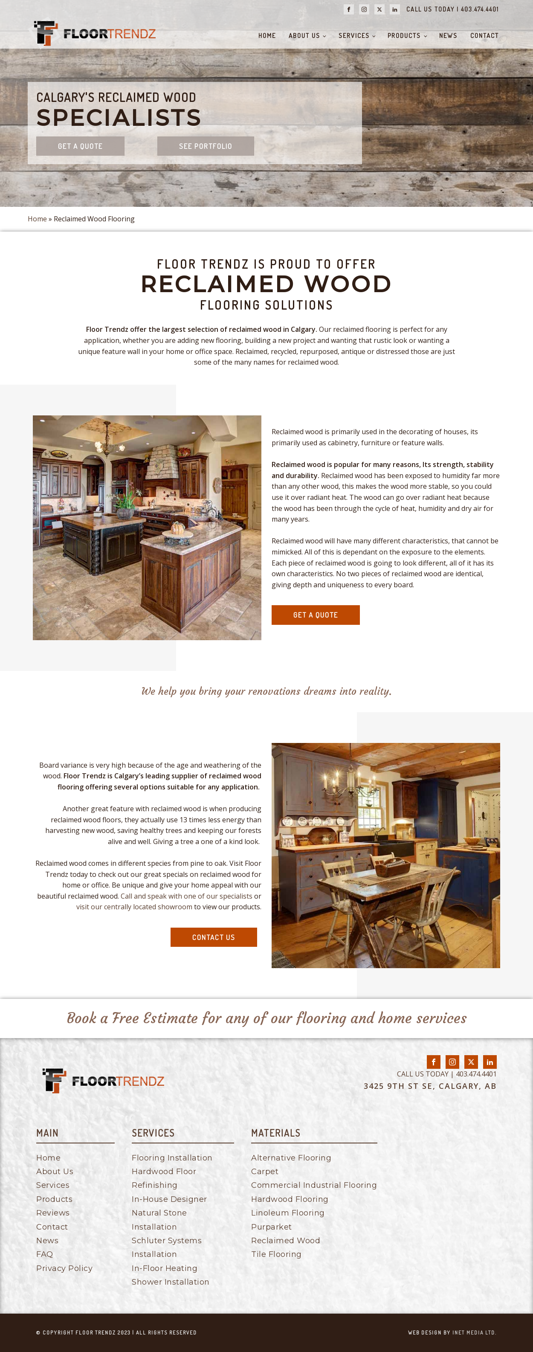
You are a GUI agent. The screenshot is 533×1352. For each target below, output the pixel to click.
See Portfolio (205, 146)
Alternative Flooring (291, 1158)
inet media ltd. (474, 1332)
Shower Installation (171, 1282)
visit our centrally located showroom (134, 906)
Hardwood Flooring (290, 1199)
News (448, 36)
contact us (213, 937)
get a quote (315, 614)
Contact (484, 36)
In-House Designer (169, 1199)
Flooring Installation (172, 1158)
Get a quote (80, 146)
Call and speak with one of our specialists (186, 896)
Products (404, 36)
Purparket (271, 1227)
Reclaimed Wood (285, 1240)
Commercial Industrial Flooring (314, 1185)
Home (267, 36)
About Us (304, 36)
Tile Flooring (276, 1254)
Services (354, 36)
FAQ (44, 1254)
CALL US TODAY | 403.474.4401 (452, 9)
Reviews (53, 1213)
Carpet (264, 1171)
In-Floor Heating (164, 1268)
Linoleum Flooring (288, 1213)
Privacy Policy (64, 1268)
